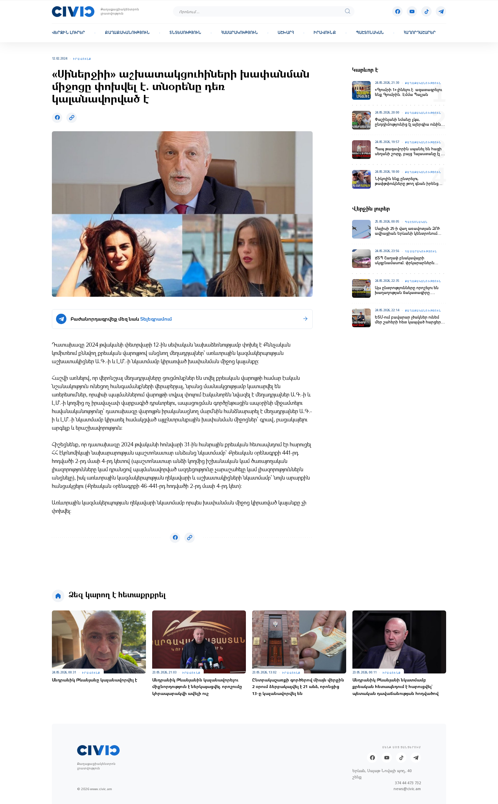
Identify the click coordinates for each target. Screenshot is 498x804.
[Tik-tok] (426, 11)
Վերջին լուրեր (68, 33)
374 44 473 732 (408, 783)
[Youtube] (412, 11)
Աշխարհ (286, 33)
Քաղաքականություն (127, 33)
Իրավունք (325, 33)
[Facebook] (397, 11)
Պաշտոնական (370, 33)
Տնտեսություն (185, 33)
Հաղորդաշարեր (420, 33)
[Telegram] (441, 11)
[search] (347, 11)
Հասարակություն (239, 33)
